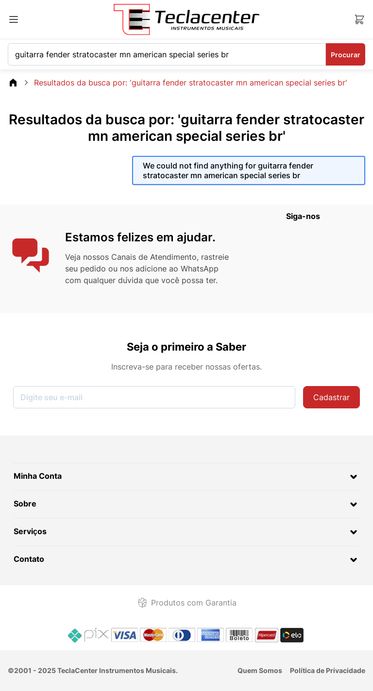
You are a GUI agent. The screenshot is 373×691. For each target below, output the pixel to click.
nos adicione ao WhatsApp (169, 268)
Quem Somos (259, 670)
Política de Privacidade (327, 670)
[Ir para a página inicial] (186, 19)
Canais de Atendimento (154, 257)
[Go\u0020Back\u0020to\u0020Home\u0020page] (13, 82)
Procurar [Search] (345, 55)
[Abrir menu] (13, 19)
